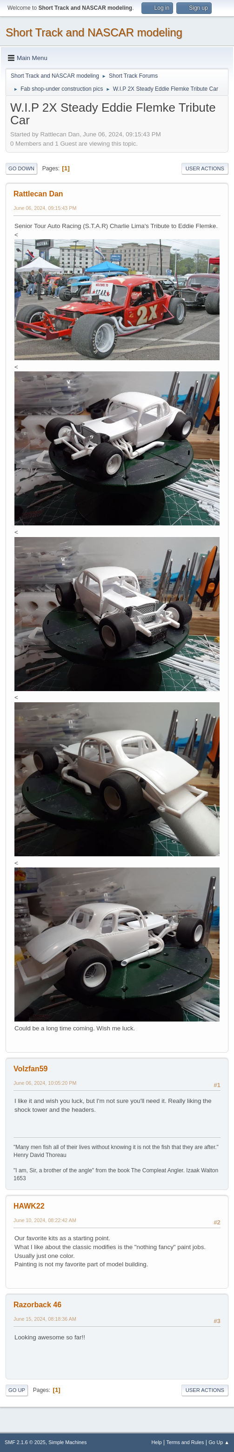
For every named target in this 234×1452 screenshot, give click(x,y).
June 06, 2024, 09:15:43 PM (44, 208)
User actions (205, 168)
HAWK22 (29, 1206)
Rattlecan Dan (38, 194)
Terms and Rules (185, 1442)
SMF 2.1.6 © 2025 (25, 1442)
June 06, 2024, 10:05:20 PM (44, 1083)
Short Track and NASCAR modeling (94, 32)
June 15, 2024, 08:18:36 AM (44, 1319)
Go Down (21, 168)
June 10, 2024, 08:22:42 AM (44, 1220)
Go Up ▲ (218, 1442)
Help (157, 1442)
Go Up (16, 1390)
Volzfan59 (30, 1069)
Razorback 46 (37, 1305)
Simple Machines (67, 1442)
